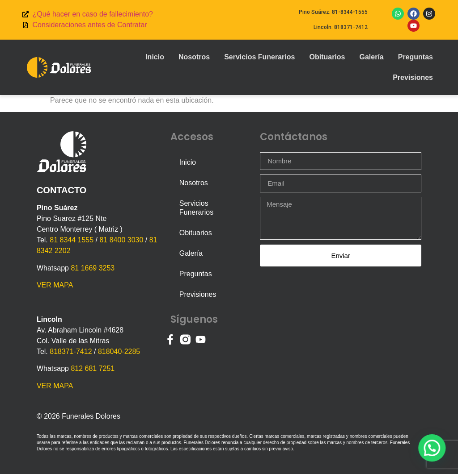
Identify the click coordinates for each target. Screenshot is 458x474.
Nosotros (194, 57)
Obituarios (327, 57)
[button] (433, 451)
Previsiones (413, 77)
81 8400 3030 (121, 240)
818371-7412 (71, 351)
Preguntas (415, 57)
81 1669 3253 (92, 268)
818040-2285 (119, 351)
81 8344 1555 (71, 240)
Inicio (154, 57)
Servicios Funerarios (259, 57)
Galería (371, 57)
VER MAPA (55, 285)
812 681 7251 (92, 368)
